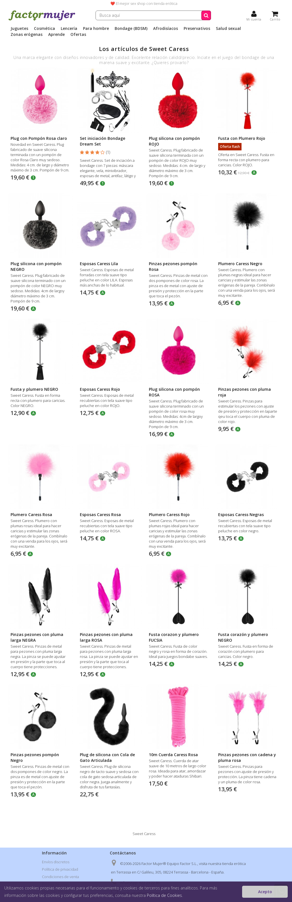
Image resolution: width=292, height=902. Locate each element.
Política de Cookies (164, 895)
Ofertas (78, 34)
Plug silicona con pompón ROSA (174, 392)
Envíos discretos (55, 861)
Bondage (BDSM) (131, 28)
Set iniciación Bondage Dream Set (102, 141)
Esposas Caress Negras (241, 514)
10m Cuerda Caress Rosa (173, 754)
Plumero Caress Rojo (169, 514)
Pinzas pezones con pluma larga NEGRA (37, 637)
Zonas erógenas (26, 34)
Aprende (56, 34)
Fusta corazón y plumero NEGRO (243, 637)
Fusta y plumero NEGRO (34, 389)
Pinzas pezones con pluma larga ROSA (106, 637)
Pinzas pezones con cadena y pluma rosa (247, 757)
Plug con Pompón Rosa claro (39, 138)
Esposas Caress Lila (99, 263)
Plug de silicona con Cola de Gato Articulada (107, 757)
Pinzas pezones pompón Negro (35, 757)
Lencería (69, 28)
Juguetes (19, 28)
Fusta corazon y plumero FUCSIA (174, 637)
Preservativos (197, 28)
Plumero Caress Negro (240, 263)
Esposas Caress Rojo (100, 389)
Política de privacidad (60, 869)
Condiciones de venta (60, 876)
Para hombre (96, 28)
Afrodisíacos (165, 28)
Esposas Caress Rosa (100, 514)
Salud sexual (228, 28)
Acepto (265, 891)
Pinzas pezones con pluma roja (244, 392)
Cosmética (44, 28)
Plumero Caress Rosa (31, 514)
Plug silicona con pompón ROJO (174, 141)
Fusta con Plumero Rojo (241, 138)
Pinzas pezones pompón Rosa (173, 266)
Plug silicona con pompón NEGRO (36, 266)
